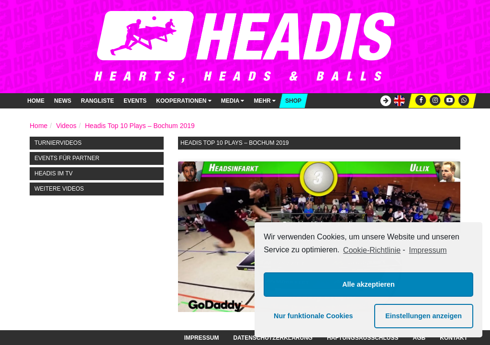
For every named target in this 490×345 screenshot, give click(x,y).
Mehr (265, 100)
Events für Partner (67, 158)
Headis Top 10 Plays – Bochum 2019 (139, 125)
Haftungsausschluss (362, 337)
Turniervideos (57, 143)
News (62, 100)
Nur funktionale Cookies (313, 316)
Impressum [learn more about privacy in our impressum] (428, 250)
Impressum (201, 337)
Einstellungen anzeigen (423, 316)
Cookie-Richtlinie (372, 250)
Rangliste (97, 100)
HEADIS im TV (53, 173)
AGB (419, 337)
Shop (293, 100)
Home (36, 100)
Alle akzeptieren (368, 284)
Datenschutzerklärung (272, 337)
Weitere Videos (59, 188)
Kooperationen (183, 100)
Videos (66, 125)
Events (134, 100)
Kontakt (454, 337)
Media (233, 100)
